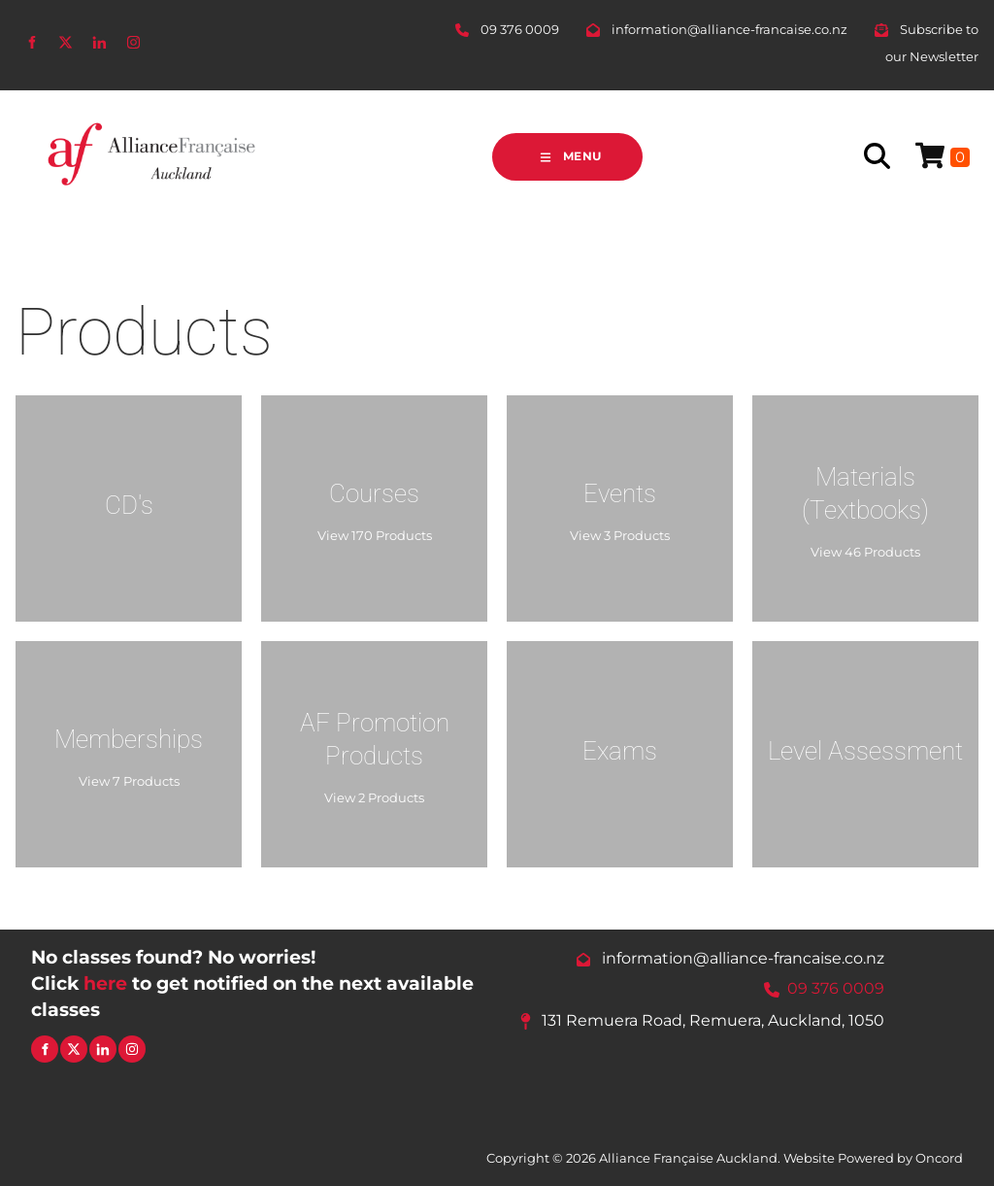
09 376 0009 (835, 988)
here (105, 983)
